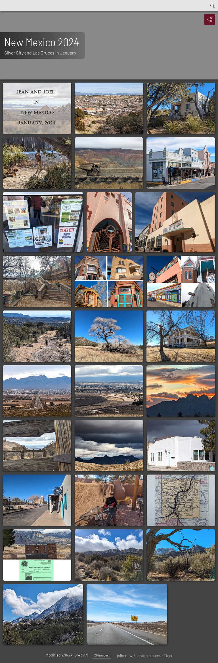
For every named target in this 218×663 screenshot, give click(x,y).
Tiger (168, 655)
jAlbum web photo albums (139, 655)
